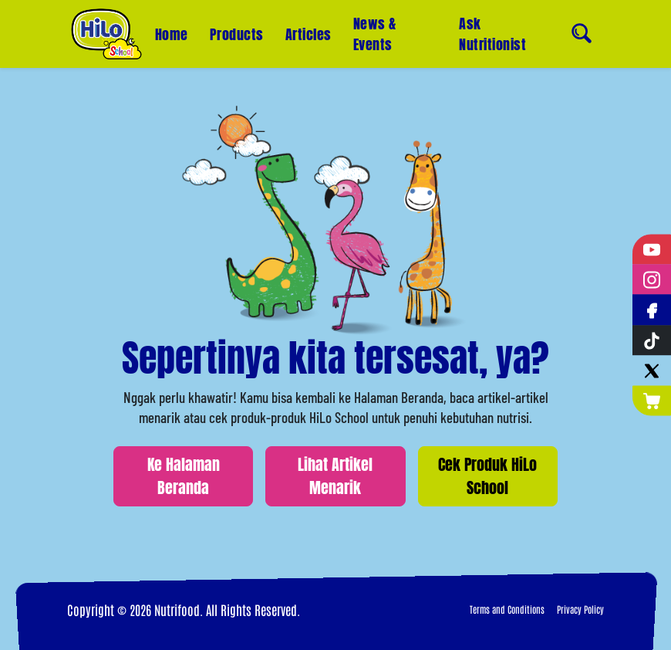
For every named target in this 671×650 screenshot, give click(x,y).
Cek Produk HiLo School (487, 475)
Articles (308, 34)
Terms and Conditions (507, 609)
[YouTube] (651, 250)
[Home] (106, 34)
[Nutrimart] (651, 400)
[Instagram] (651, 280)
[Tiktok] (651, 340)
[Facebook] (651, 310)
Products (237, 34)
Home (171, 34)
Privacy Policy (580, 609)
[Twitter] (651, 370)
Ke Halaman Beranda (183, 475)
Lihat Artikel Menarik (335, 475)
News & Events (374, 34)
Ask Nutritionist (492, 29)
